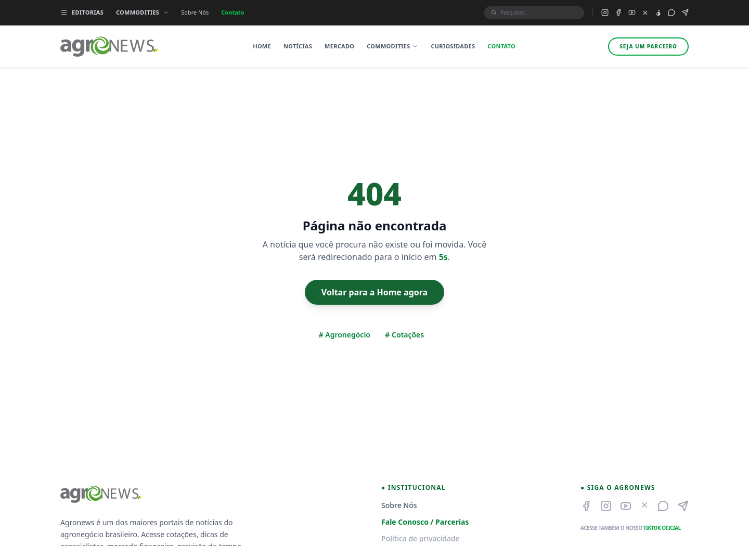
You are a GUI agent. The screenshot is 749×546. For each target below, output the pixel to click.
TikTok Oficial (662, 527)
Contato (232, 12)
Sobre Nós (195, 12)
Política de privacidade (420, 538)
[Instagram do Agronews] (605, 12)
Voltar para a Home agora (374, 292)
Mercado (339, 46)
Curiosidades (453, 46)
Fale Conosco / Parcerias (425, 522)
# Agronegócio (344, 335)
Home (262, 46)
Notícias (297, 46)
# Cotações (404, 335)
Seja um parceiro (648, 46)
